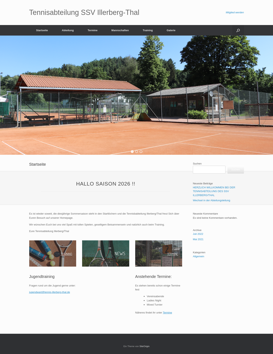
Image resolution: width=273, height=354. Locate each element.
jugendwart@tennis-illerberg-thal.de (49, 292)
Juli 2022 (198, 233)
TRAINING (63, 253)
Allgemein (198, 256)
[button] (132, 151)
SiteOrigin (144, 346)
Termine (93, 30)
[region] (136, 95)
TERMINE (170, 253)
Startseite (42, 30)
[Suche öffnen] (238, 30)
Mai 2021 (198, 239)
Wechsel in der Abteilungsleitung (211, 200)
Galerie (171, 30)
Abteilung (68, 30)
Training (148, 30)
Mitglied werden (235, 12)
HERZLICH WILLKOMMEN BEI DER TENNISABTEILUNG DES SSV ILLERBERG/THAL (214, 191)
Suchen (197, 163)
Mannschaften (120, 30)
